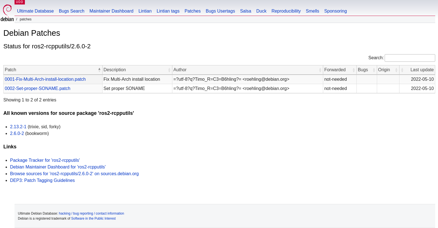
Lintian (145, 11)
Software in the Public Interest (93, 218)
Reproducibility (286, 11)
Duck (261, 11)
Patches (193, 11)
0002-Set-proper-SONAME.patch (37, 88)
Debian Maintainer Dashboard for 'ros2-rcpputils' (58, 167)
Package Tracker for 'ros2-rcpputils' (45, 160)
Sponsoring (335, 11)
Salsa (245, 11)
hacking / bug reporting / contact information (91, 213)
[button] (99, 70)
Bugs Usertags (220, 11)
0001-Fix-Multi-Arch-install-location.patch (45, 79)
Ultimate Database (35, 11)
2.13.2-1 (18, 126)
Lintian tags (168, 11)
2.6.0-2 (17, 133)
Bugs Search (72, 11)
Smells (312, 11)
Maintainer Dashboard (111, 11)
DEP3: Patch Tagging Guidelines (42, 180)
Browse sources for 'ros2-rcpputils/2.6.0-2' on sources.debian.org (74, 173)
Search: (376, 57)
